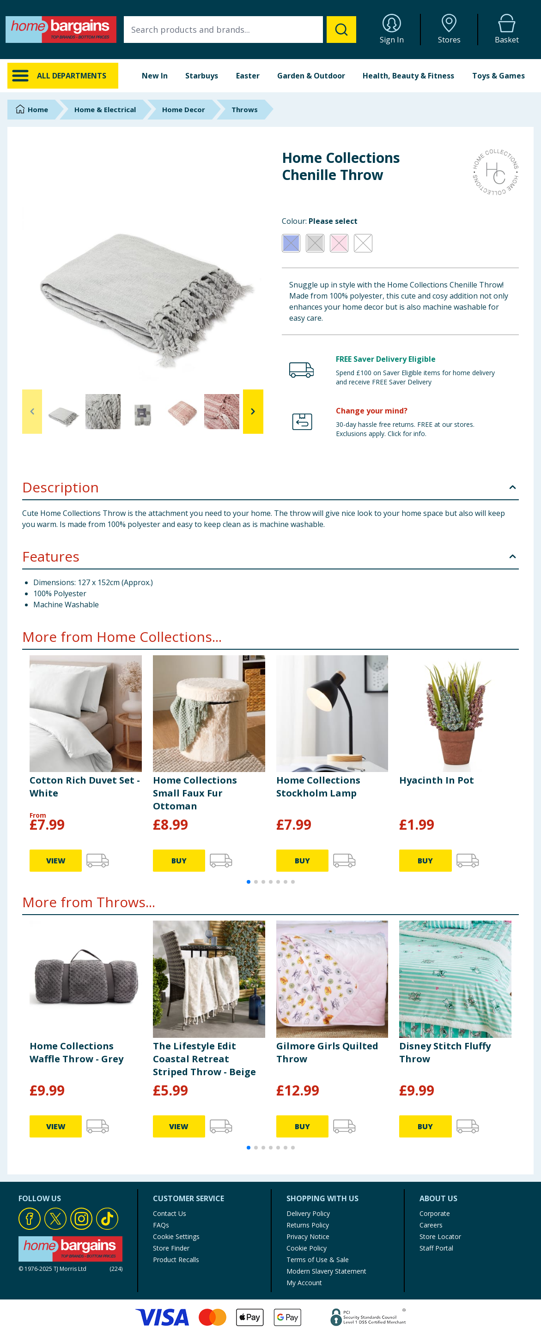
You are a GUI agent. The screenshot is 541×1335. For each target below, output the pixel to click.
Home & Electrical (105, 109)
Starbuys (201, 76)
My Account (304, 1282)
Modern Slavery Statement (326, 1271)
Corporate (434, 1213)
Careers (431, 1225)
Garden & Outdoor (311, 76)
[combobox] (240, 29)
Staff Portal (436, 1248)
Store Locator (440, 1236)
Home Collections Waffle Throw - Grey (76, 1052)
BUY (179, 861)
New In (155, 76)
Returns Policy (307, 1225)
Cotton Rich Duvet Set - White (85, 786)
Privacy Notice (307, 1236)
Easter (248, 76)
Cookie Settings (176, 1236)
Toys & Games (498, 76)
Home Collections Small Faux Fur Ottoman (195, 793)
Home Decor (183, 109)
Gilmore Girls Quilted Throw (327, 1052)
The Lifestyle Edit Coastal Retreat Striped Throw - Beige (204, 1059)
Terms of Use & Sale (317, 1259)
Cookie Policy (306, 1248)
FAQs (161, 1225)
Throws (244, 109)
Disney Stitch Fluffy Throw (445, 1052)
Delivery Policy (308, 1213)
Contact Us (169, 1213)
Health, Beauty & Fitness (408, 76)
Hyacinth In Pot (436, 780)
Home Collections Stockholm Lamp (318, 786)
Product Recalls (176, 1259)
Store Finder (171, 1248)
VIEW (56, 861)
